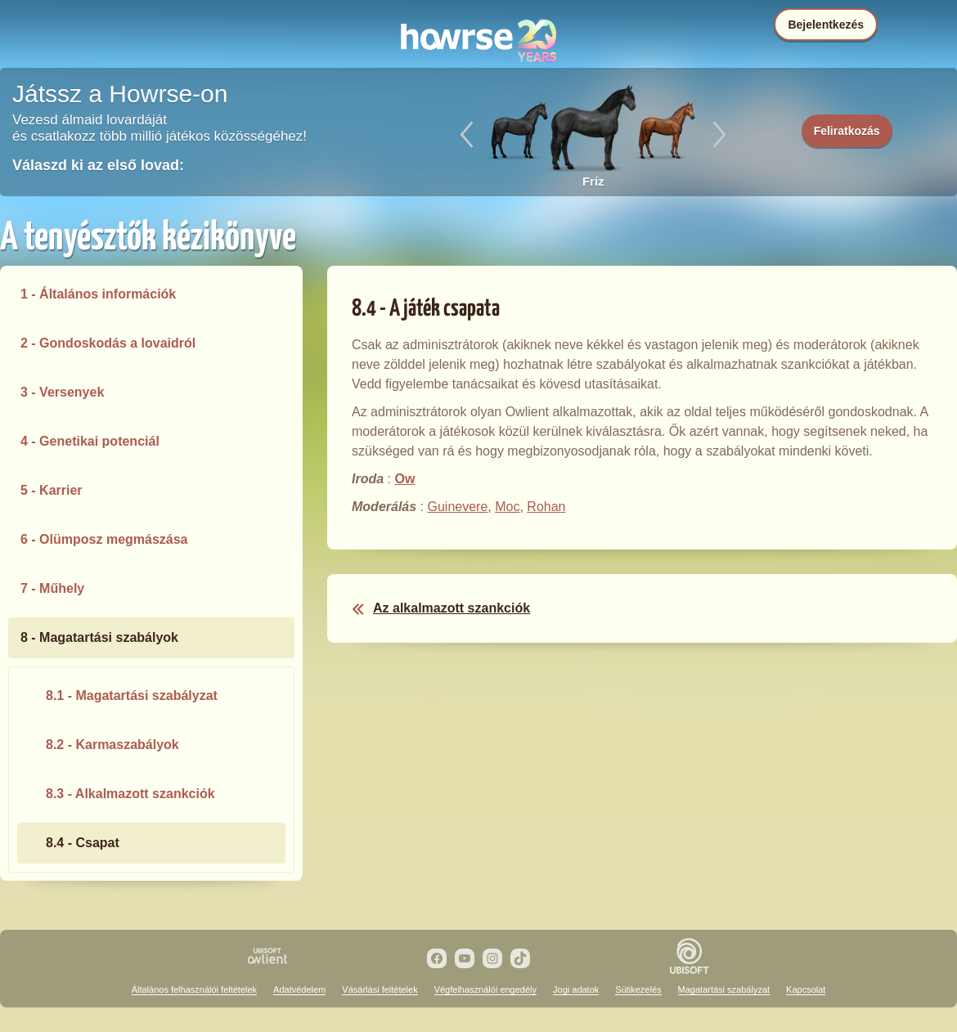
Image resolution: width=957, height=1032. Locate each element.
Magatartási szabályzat (724, 989)
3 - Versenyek (62, 392)
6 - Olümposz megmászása (104, 539)
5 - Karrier (51, 490)
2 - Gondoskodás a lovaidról (107, 343)
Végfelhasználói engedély (485, 989)
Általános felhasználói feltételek (194, 989)
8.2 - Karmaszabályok (112, 745)
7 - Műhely (52, 588)
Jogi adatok (576, 989)
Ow (404, 479)
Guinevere (457, 507)
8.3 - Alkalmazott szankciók (130, 794)
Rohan (546, 507)
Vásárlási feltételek (379, 989)
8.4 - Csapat (82, 843)
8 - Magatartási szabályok (99, 637)
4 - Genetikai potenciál (90, 441)
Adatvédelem (299, 989)
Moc (507, 507)
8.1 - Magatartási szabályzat (132, 695)
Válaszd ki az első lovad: (98, 165)
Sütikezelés (638, 989)
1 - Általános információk (98, 294)
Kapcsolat (805, 989)
